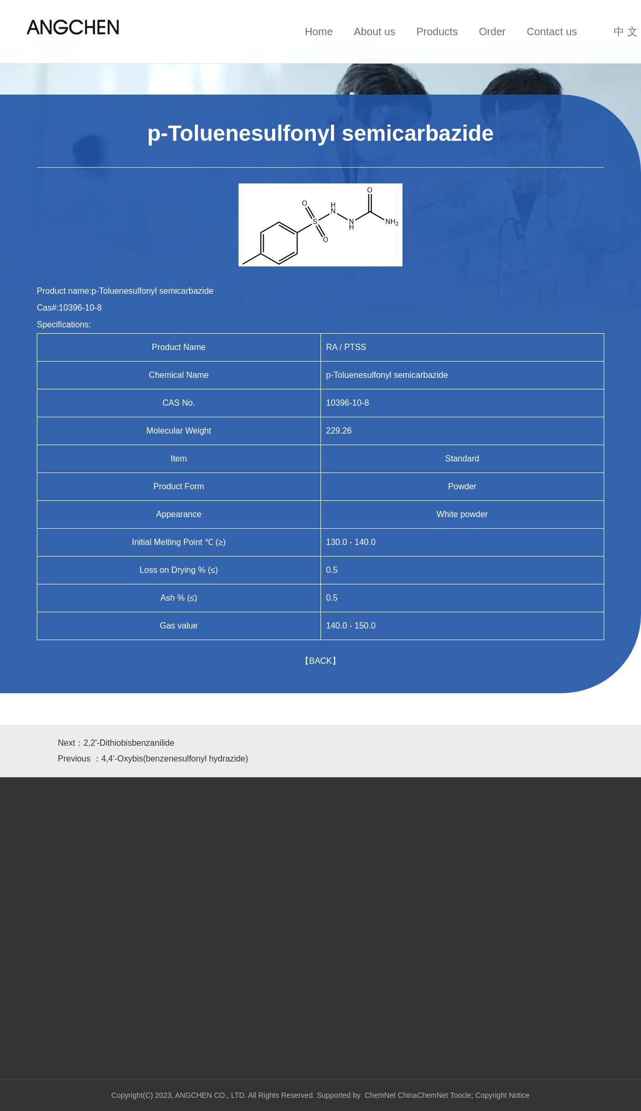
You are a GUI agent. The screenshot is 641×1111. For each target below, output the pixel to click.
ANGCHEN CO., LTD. (211, 1095)
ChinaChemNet (423, 1095)
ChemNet (380, 1095)
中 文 (626, 31)
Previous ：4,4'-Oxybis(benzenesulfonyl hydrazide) (153, 758)
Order (492, 31)
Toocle (460, 1095)
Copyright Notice (502, 1095)
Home (319, 31)
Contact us (552, 31)
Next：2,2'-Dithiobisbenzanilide (116, 742)
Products (437, 31)
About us (375, 31)
